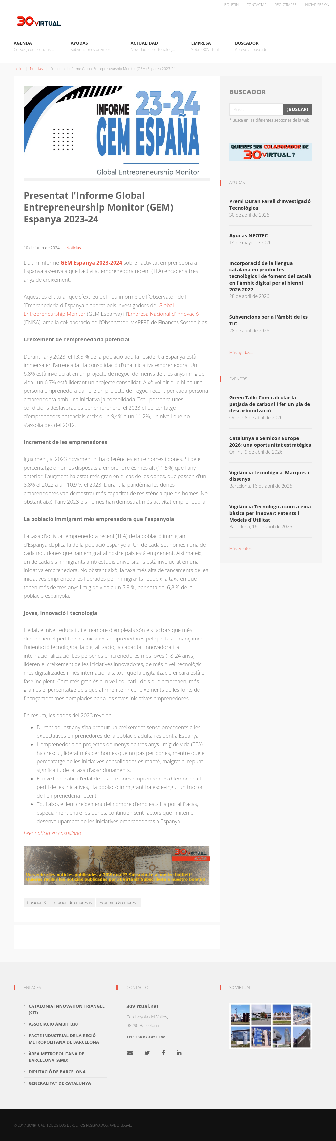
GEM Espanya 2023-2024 (91, 262)
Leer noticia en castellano (52, 833)
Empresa (205, 46)
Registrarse (286, 4)
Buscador (252, 46)
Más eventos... (241, 548)
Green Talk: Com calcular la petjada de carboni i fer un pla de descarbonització (269, 404)
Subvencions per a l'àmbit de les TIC (268, 320)
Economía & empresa (119, 902)
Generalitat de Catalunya (60, 1083)
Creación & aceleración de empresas (59, 902)
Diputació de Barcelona (57, 1072)
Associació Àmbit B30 (53, 1024)
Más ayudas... (241, 352)
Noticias (36, 68)
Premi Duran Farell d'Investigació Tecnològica (270, 204)
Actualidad (153, 46)
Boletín (231, 4)
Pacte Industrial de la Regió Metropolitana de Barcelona (64, 1039)
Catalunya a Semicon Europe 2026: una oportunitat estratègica (270, 441)
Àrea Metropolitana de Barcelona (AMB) (56, 1057)
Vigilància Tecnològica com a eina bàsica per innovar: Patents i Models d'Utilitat (270, 513)
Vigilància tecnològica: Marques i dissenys (269, 475)
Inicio (18, 68)
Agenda (34, 46)
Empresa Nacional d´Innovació (163, 313)
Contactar (256, 4)
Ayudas (92, 46)
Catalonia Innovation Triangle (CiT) (67, 1009)
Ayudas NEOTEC (248, 235)
